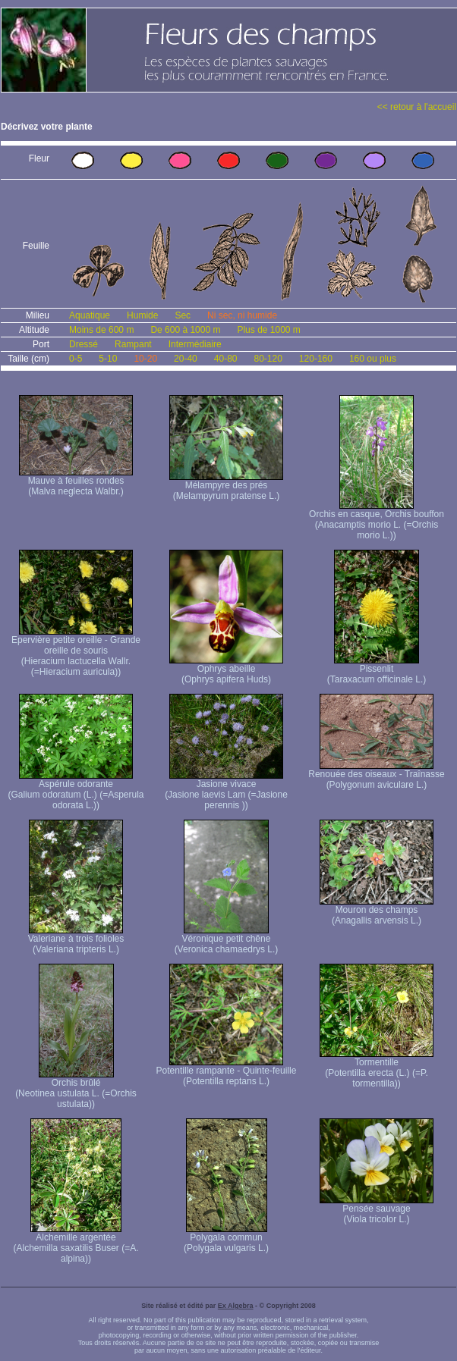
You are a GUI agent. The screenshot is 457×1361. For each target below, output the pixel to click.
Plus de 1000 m (268, 330)
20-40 (185, 358)
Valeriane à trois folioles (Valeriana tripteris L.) (76, 940)
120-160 (316, 358)
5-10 (108, 358)
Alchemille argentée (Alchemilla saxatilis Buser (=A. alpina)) (75, 1244)
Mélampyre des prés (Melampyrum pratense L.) (226, 486)
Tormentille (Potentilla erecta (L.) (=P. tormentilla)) (376, 1069)
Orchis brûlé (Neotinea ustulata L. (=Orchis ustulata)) (76, 1089)
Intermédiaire (195, 344)
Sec (183, 315)
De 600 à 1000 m (185, 330)
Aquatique (89, 315)
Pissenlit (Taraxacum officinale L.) (377, 670)
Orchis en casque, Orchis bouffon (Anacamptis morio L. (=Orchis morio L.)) (376, 520)
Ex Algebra (236, 1305)
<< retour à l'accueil (416, 107)
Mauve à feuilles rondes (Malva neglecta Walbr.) (76, 482)
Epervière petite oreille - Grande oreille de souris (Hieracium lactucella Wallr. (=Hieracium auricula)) (75, 651)
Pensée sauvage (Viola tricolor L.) (376, 1210)
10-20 (145, 358)
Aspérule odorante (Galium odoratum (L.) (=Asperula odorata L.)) (75, 790)
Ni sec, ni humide (242, 315)
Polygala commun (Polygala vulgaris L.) (226, 1238)
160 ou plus (372, 358)
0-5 (75, 358)
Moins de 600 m (101, 330)
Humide (142, 315)
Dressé (83, 344)
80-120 (268, 358)
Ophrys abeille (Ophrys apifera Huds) (226, 670)
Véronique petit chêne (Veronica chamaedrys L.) (227, 940)
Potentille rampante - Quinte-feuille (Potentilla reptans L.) (226, 1072)
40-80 (226, 358)
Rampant (133, 344)
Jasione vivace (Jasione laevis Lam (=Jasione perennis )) (226, 790)
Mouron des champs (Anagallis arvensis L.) (376, 911)
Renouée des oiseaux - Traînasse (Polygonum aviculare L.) (376, 775)
